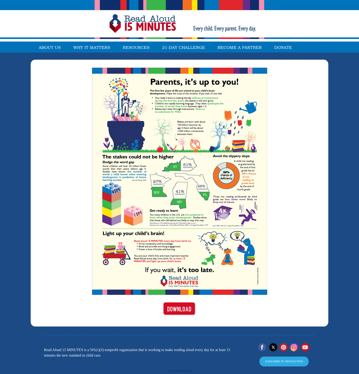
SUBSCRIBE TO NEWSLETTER (284, 361)
